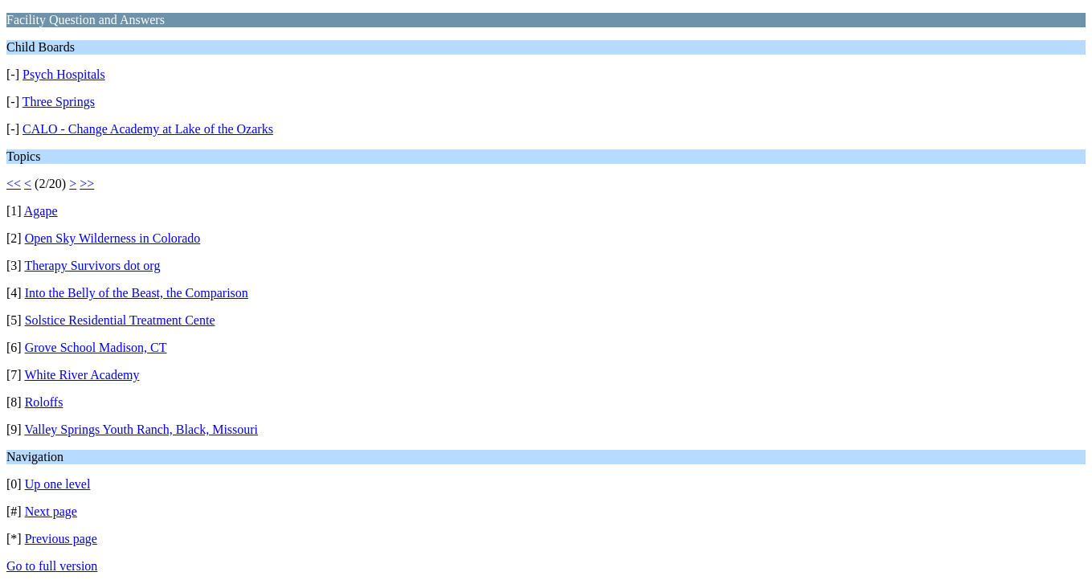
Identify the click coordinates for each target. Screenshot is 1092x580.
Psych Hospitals (63, 74)
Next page (51, 511)
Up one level (58, 484)
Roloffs (44, 402)
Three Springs (58, 101)
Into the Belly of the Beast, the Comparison (136, 293)
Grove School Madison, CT (96, 347)
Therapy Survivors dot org (92, 265)
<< (13, 183)
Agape (41, 211)
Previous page (61, 538)
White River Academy (81, 375)
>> (87, 183)
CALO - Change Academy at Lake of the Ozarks (147, 129)
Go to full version (51, 566)
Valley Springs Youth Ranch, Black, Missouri (141, 429)
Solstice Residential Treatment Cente (120, 320)
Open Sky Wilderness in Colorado (113, 238)
